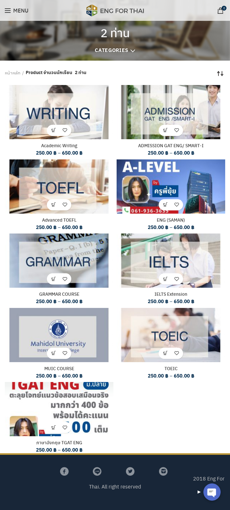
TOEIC (171, 368)
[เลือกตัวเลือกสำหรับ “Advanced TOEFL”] (53, 204)
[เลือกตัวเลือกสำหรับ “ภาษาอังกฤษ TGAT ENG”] (53, 427)
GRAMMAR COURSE (59, 294)
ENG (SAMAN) (171, 220)
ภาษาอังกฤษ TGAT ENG (59, 443)
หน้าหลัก (13, 72)
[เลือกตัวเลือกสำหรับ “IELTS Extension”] (165, 279)
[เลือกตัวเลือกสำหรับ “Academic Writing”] (53, 130)
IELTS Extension (171, 294)
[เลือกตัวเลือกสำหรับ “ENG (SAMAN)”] (165, 204)
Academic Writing (59, 145)
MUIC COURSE (59, 368)
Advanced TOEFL (59, 220)
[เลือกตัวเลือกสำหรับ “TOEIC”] (165, 353)
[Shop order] (220, 73)
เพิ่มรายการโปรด (64, 130)
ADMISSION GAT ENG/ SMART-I (171, 145)
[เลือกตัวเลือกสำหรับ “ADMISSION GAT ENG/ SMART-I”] (165, 130)
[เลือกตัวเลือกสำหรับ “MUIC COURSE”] (53, 353)
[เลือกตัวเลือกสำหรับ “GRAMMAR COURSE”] (53, 279)
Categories (111, 50)
